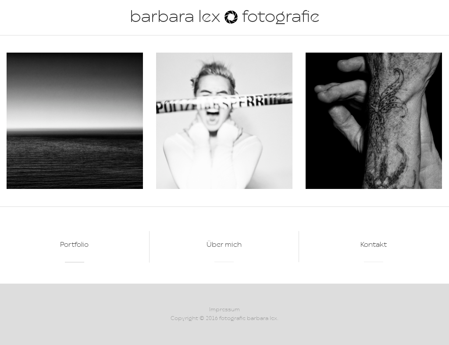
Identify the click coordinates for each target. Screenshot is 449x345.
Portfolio (74, 245)
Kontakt (373, 245)
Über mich (224, 245)
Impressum (224, 310)
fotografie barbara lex (248, 318)
